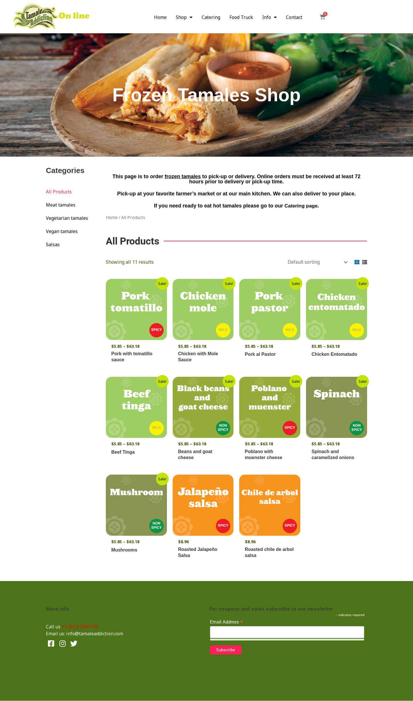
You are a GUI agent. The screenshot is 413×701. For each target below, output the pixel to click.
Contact (294, 17)
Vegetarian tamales (67, 218)
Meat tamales (60, 205)
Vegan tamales (62, 231)
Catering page (301, 206)
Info (269, 17)
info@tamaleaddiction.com (94, 634)
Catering (211, 17)
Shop (184, 17)
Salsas (53, 244)
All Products (59, 192)
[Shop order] (316, 262)
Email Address (226, 622)
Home (160, 17)
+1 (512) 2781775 (80, 627)
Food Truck (241, 17)
